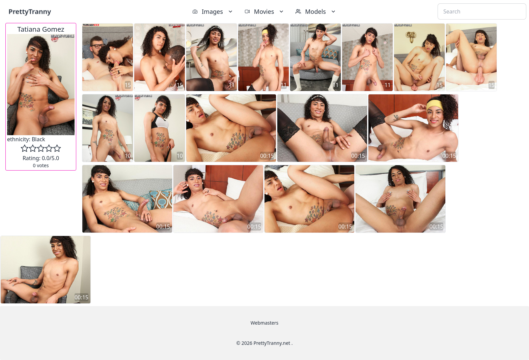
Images (213, 11)
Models (316, 11)
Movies (265, 11)
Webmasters (264, 323)
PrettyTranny (29, 11)
